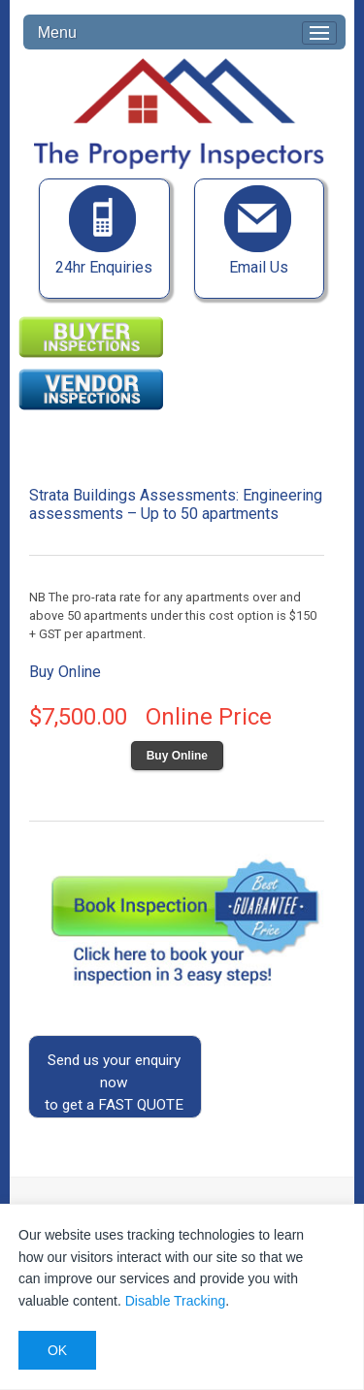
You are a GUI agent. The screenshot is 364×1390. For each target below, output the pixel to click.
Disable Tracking (175, 1301)
